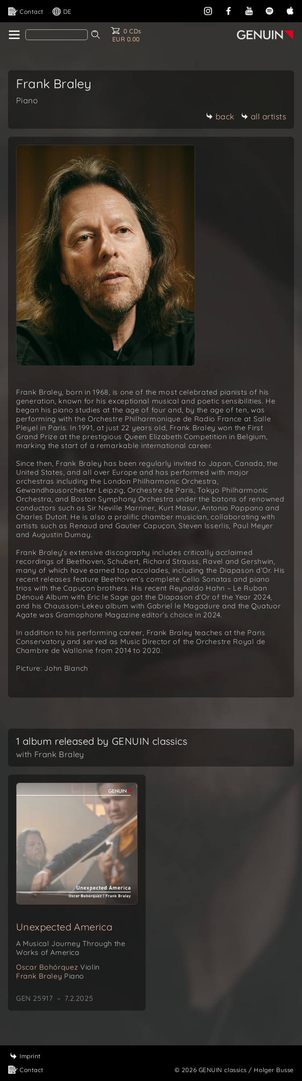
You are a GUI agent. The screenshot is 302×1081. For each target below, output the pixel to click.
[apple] (290, 10)
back (220, 116)
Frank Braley (50, 975)
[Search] (56, 34)
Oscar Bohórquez (58, 967)
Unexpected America (64, 927)
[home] (13, 35)
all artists (263, 116)
